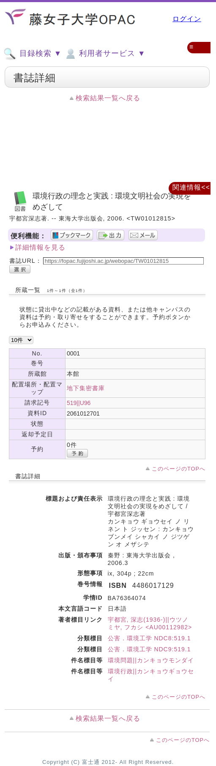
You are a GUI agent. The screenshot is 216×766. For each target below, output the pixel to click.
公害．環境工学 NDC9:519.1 (149, 649)
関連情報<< (191, 187)
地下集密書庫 (86, 388)
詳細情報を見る (40, 247)
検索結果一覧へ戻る (108, 98)
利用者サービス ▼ (104, 53)
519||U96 (78, 403)
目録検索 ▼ (32, 53)
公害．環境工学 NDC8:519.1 (149, 638)
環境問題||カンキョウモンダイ (151, 660)
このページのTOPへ (178, 469)
